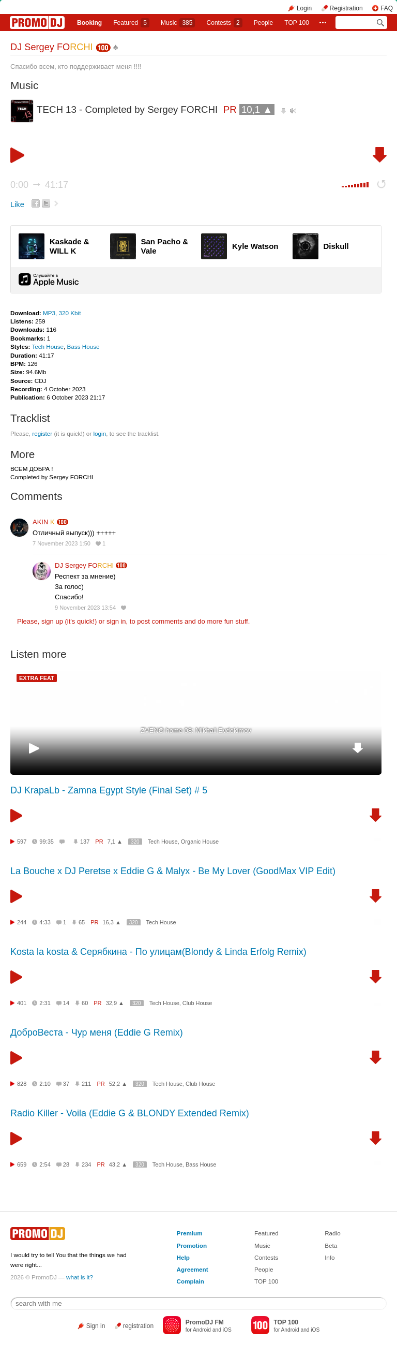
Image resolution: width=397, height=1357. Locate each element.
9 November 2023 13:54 (85, 607)
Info (330, 1257)
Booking (89, 22)
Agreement (192, 1269)
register (42, 433)
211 (86, 1084)
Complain (190, 1281)
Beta (331, 1245)
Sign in (95, 1326)
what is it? (79, 1277)
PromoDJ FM (205, 1322)
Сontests (224, 22)
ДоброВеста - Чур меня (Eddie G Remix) (96, 1032)
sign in (116, 621)
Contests (266, 1257)
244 (21, 922)
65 (82, 922)
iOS (227, 1330)
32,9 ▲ (115, 1003)
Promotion (192, 1245)
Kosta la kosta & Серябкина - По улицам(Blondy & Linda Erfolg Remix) (158, 952)
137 (84, 841)
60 (85, 1003)
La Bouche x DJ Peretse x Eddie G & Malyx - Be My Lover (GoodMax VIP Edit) (172, 871)
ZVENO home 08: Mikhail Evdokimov (196, 730)
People (263, 22)
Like (17, 204)
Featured (131, 22)
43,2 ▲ (118, 1164)
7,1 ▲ (115, 841)
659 (21, 1164)
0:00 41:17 (39, 185)
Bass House (83, 346)
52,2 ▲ (118, 1084)
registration (138, 1326)
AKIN (44, 522)
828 (21, 1084)
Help (183, 1257)
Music (178, 22)
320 (135, 841)
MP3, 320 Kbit (62, 312)
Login (304, 8)
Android (202, 1330)
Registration (346, 8)
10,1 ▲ (256, 109)
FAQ (386, 8)
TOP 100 (296, 22)
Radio (333, 1233)
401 (21, 1003)
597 (21, 841)
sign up (52, 621)
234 (86, 1164)
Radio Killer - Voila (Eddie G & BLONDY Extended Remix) (129, 1113)
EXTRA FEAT (36, 678)
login (99, 433)
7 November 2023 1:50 (61, 543)
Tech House (48, 346)
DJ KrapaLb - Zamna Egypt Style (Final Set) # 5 (108, 790)
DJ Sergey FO (51, 47)
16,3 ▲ (112, 922)
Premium (190, 1233)
